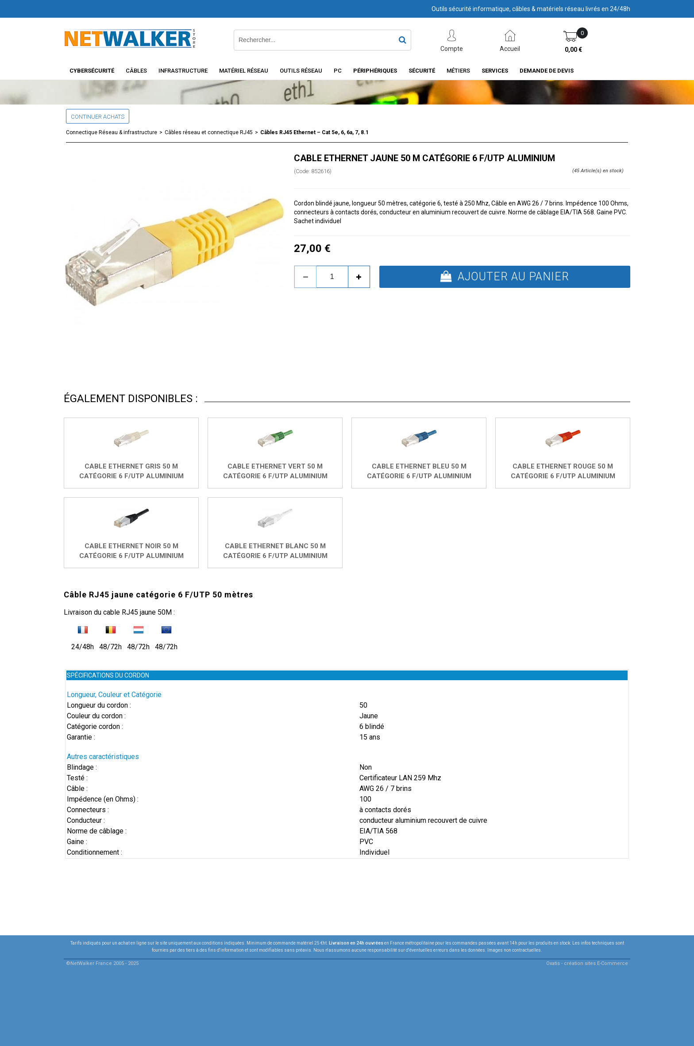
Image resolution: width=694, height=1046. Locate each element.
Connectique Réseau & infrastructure (111, 132)
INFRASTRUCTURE (183, 70)
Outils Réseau (301, 70)
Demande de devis (547, 70)
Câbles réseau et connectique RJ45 (209, 132)
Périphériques (375, 70)
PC (338, 70)
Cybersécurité (91, 70)
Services (495, 70)
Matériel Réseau (243, 70)
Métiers (458, 70)
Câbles (136, 70)
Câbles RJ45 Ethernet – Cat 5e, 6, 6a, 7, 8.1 (314, 132)
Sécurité (422, 70)
